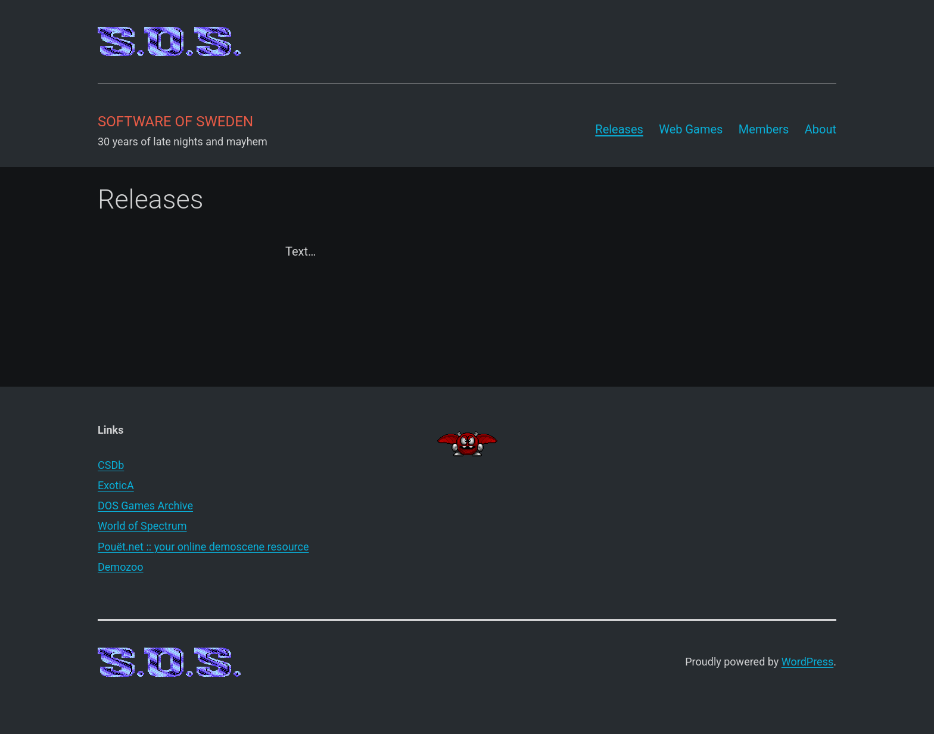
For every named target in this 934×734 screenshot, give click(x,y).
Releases (619, 129)
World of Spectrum (142, 526)
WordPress (807, 661)
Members (764, 129)
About (820, 129)
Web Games (691, 129)
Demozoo (121, 567)
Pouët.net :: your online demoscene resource (203, 546)
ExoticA (116, 485)
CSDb (111, 465)
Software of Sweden (175, 121)
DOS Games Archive (145, 505)
